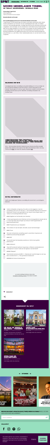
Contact (38, 1)
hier (13, 149)
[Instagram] (8, 429)
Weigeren (33, 439)
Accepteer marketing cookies (19, 275)
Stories (32, 1)
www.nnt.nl (9, 291)
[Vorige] (19, 373)
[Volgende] (30, 373)
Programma (15, 1)
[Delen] (4, 296)
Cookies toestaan (42, 439)
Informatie (24, 1)
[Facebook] (3, 429)
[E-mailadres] (25, 417)
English (41, 1)
